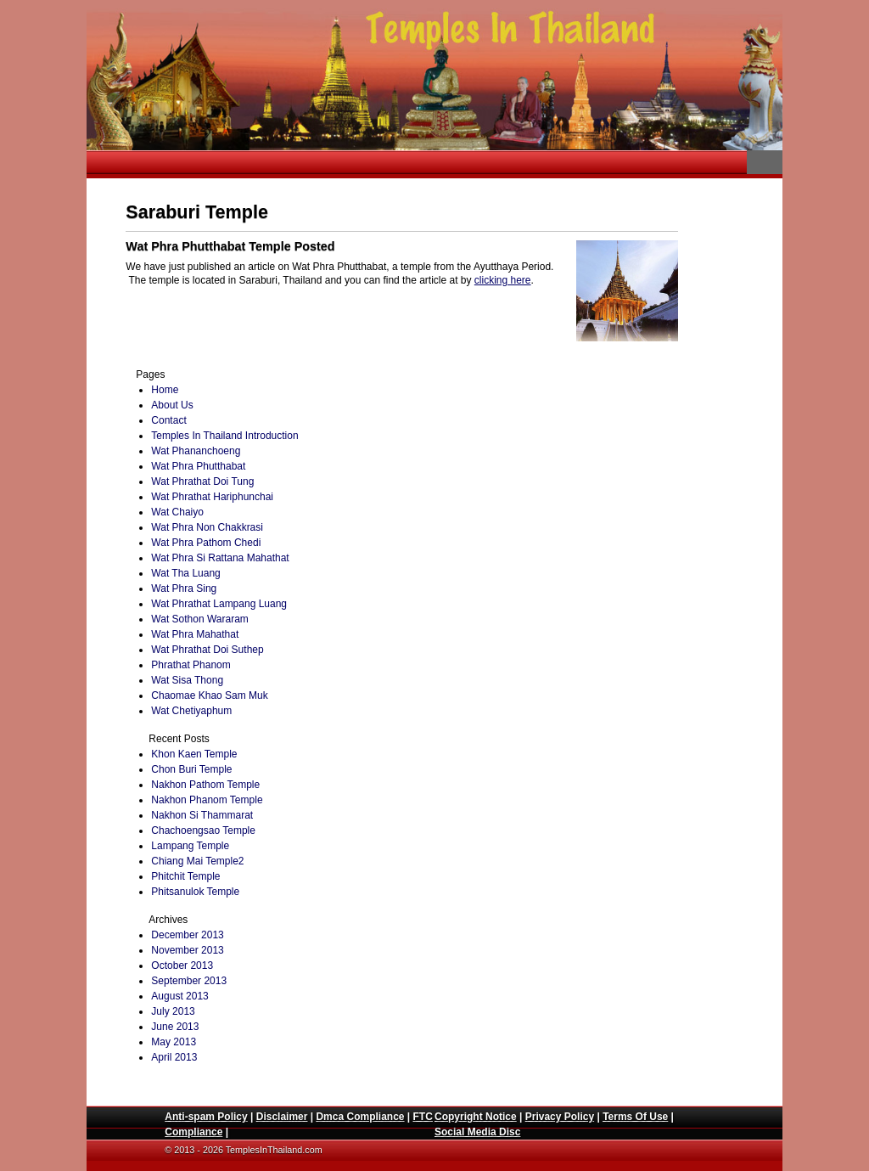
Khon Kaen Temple (194, 754)
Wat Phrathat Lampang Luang (219, 604)
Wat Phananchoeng (195, 451)
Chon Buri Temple (191, 769)
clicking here (502, 280)
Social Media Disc (477, 1132)
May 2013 (173, 1042)
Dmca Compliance (360, 1117)
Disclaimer (282, 1117)
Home (164, 390)
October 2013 (182, 965)
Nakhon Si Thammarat (202, 815)
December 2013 (187, 935)
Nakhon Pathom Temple (205, 785)
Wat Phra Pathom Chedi (206, 543)
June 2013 (175, 1027)
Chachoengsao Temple (203, 830)
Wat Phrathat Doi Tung (202, 481)
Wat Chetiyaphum (191, 711)
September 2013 (189, 981)
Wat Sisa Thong (187, 680)
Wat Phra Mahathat (194, 634)
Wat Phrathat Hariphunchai (212, 497)
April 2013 (174, 1057)
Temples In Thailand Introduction (224, 436)
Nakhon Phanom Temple (206, 800)
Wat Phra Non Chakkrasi (207, 527)
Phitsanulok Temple (195, 892)
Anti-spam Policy (206, 1117)
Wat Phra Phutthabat (198, 466)
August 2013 (179, 996)
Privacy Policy (559, 1117)
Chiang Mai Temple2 (197, 861)
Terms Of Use (635, 1117)
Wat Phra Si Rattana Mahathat (220, 558)
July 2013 (172, 1011)
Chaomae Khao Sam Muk (209, 695)
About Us (172, 405)
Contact (168, 420)
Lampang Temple (190, 846)
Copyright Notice (475, 1117)
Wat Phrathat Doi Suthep (207, 650)
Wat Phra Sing (183, 588)
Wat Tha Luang (185, 573)
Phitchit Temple (185, 876)
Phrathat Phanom (190, 665)
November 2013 (187, 950)
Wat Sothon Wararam (199, 619)
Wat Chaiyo (177, 512)
